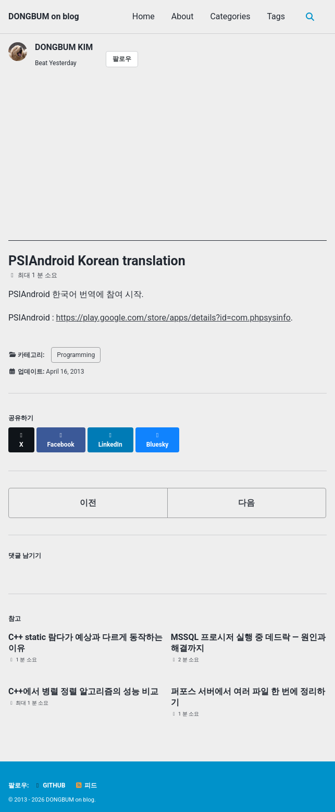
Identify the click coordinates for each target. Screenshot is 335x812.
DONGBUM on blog (43, 16)
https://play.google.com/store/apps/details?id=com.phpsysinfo (173, 318)
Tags (276, 16)
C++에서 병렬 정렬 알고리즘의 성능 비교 (83, 682)
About (182, 16)
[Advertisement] (167, 168)
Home (143, 16)
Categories (230, 16)
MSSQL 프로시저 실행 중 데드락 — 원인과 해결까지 (248, 633)
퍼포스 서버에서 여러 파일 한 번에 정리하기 (248, 687)
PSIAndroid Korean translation (96, 260)
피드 (86, 776)
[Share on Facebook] (60, 435)
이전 (88, 493)
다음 (246, 493)
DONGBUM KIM (64, 47)
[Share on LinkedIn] (110, 435)
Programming (76, 355)
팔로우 (122, 59)
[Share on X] (21, 435)
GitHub (49, 776)
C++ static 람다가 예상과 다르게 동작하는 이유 (85, 633)
